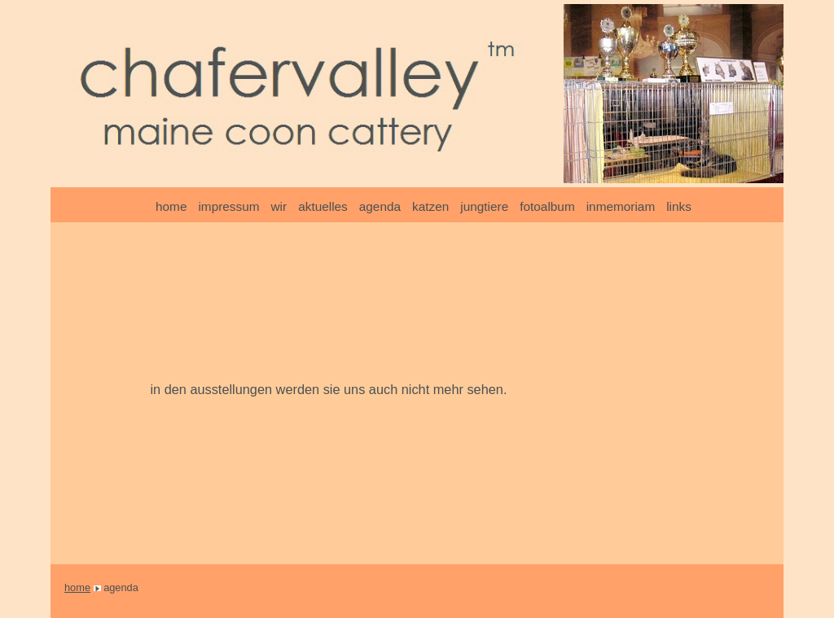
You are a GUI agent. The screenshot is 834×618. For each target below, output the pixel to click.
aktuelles (323, 206)
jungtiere (484, 206)
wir (279, 206)
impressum (228, 206)
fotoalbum (547, 206)
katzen (430, 206)
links (678, 206)
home (171, 206)
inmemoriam (621, 206)
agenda (380, 206)
